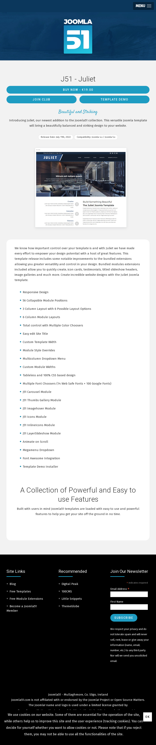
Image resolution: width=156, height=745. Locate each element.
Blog (13, 584)
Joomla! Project (99, 700)
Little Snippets (72, 599)
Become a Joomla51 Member (21, 608)
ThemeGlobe (70, 606)
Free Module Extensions (26, 599)
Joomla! (40, 705)
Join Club (41, 99)
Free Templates (20, 591)
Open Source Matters (129, 700)
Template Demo (114, 99)
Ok (147, 716)
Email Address (119, 589)
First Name (116, 601)
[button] (143, 6)
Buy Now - (78, 89)
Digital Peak (70, 584)
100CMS (67, 591)
